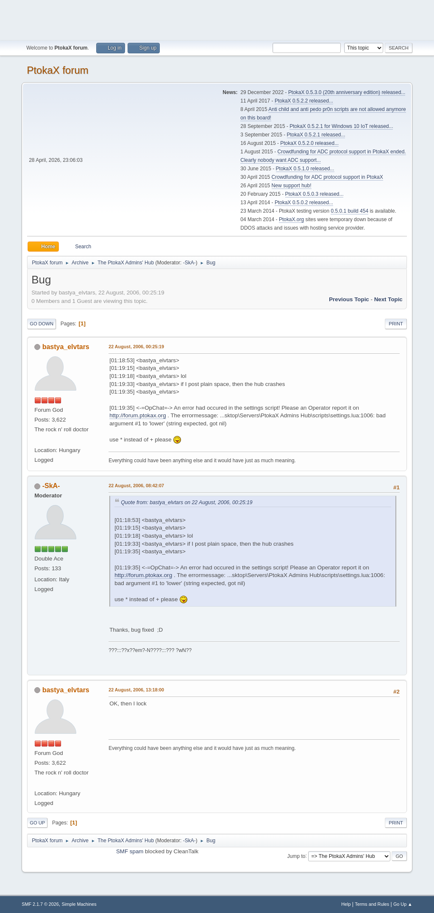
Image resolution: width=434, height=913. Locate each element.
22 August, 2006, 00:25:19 (136, 346)
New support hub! (292, 186)
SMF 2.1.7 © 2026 (40, 904)
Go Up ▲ (402, 904)
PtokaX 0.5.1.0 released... (305, 169)
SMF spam (129, 851)
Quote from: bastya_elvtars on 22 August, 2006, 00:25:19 (186, 502)
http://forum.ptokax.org (137, 415)
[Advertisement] (217, 19)
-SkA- (189, 263)
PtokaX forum (57, 70)
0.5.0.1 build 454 (349, 211)
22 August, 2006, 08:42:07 (136, 485)
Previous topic (349, 299)
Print (396, 323)
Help (346, 904)
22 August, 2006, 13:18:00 (136, 689)
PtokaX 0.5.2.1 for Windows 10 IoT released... (341, 126)
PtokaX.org (291, 219)
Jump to (296, 856)
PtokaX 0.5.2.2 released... (304, 101)
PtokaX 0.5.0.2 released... (304, 202)
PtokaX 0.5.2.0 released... (309, 143)
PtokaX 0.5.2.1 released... (316, 135)
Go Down (41, 323)
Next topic (388, 299)
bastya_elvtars (65, 346)
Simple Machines (79, 904)
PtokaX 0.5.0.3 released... (314, 194)
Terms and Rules (372, 904)
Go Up (37, 822)
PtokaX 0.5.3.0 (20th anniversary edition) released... (346, 92)
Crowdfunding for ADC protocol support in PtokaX (327, 177)
